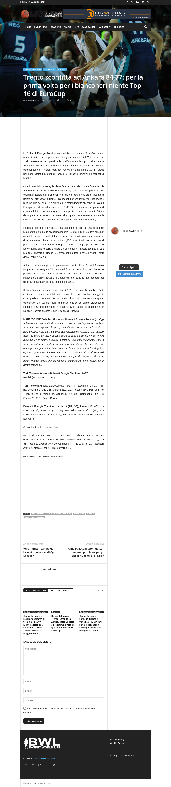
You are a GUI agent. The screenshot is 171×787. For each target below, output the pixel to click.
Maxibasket (105, 27)
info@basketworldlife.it (46, 758)
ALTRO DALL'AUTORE (61, 590)
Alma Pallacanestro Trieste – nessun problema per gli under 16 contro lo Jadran (86, 552)
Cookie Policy (117, 743)
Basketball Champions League (36, 612)
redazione (30, 100)
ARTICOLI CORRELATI (36, 590)
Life (77, 27)
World (67, 27)
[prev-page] (98, 590)
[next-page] (102, 590)
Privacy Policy (117, 739)
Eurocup (61, 69)
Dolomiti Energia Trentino (59, 514)
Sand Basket (88, 27)
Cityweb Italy (44, 783)
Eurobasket (50, 69)
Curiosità (119, 27)
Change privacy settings (122, 755)
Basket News (40, 27)
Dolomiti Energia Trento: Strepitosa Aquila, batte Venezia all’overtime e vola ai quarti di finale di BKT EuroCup (63, 623)
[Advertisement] (63, 141)
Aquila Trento (38, 514)
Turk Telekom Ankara (34, 517)
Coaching (56, 27)
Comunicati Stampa (33, 69)
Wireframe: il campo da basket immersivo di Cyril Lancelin (39, 552)
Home (28, 27)
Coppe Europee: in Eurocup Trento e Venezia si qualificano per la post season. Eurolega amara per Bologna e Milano (91, 623)
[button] (145, 27)
